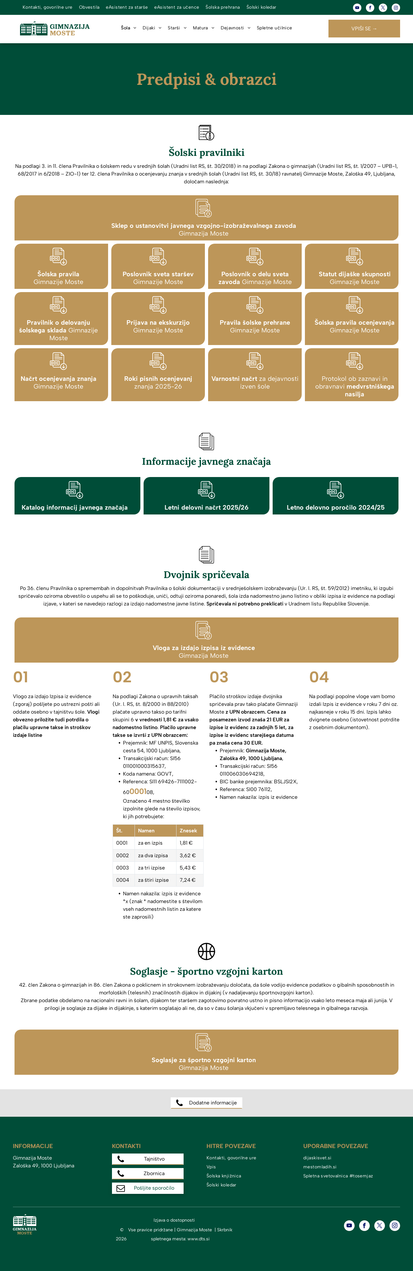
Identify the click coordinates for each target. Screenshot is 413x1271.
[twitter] (383, 9)
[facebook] (370, 9)
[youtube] (357, 9)
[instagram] (396, 9)
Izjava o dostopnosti (174, 1220)
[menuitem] (47, 7)
